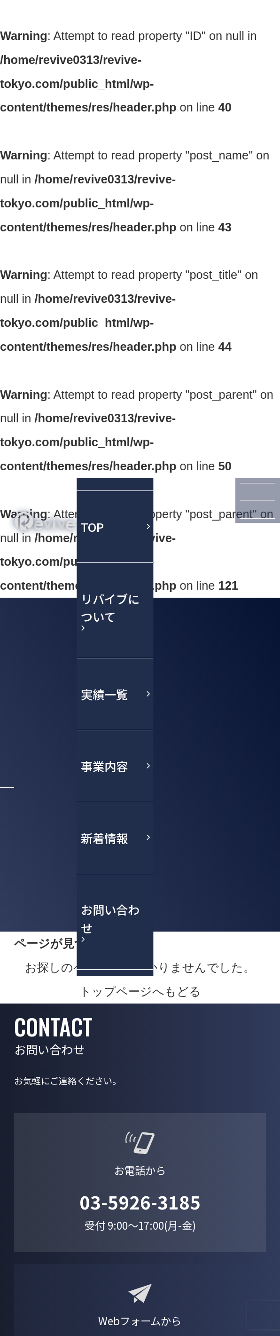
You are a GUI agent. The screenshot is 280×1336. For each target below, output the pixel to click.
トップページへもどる (140, 991)
